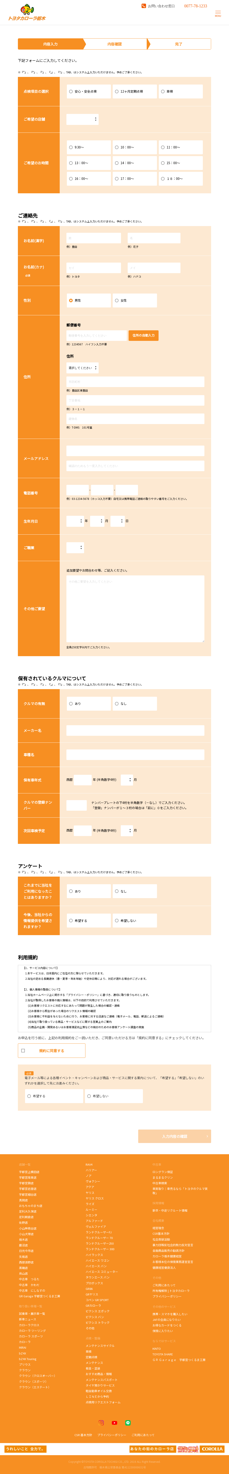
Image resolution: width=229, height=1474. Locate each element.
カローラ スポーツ (31, 1336)
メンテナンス (94, 1363)
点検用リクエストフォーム (103, 1402)
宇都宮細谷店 (28, 1194)
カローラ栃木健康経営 (167, 1256)
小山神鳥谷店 (27, 1228)
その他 (90, 1328)
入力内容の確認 (174, 1136)
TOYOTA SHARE (163, 1354)
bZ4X (22, 1353)
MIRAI (22, 1347)
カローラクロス (29, 1325)
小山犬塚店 (26, 1234)
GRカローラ (93, 1305)
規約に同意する (42, 1048)
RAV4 (89, 1164)
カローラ (25, 1342)
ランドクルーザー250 (100, 1243)
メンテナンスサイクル (100, 1345)
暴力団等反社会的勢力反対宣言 (173, 1245)
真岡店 (23, 1200)
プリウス (25, 1364)
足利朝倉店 (26, 1217)
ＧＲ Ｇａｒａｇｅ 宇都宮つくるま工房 (179, 1360)
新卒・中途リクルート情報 (170, 1210)
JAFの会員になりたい (167, 1319)
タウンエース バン (98, 1277)
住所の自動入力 (144, 335)
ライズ (90, 1204)
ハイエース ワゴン (97, 1260)
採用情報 (158, 1203)
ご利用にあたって (164, 1285)
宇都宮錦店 (26, 1183)
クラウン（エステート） (35, 1387)
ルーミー (91, 1209)
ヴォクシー (93, 1181)
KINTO (157, 1348)
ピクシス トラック (98, 1322)
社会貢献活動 (161, 1239)
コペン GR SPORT (97, 1300)
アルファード (94, 1221)
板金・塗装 (93, 1368)
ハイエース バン (96, 1266)
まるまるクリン (163, 1177)
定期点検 (91, 1357)
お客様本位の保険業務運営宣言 (173, 1262)
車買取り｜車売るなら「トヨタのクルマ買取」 (180, 1191)
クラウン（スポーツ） (33, 1381)
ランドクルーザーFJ (99, 1232)
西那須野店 (26, 1262)
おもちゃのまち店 (30, 1206)
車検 (88, 1351)
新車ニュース (27, 1319)
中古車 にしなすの (32, 1290)
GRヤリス (92, 1294)
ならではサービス (164, 1341)
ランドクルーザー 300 (100, 1249)
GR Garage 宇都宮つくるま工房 (39, 1296)
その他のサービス (164, 1306)
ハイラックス (94, 1255)
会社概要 (158, 1220)
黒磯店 (23, 1268)
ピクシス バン (95, 1317)
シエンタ (91, 1215)
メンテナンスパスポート (102, 1380)
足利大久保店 (27, 1211)
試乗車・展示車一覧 (32, 1313)
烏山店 (23, 1273)
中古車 (157, 1164)
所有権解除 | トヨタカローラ (171, 1291)
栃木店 (23, 1239)
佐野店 (23, 1222)
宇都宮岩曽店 (27, 1189)
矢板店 (23, 1256)
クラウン (25, 1370)
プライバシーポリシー (167, 1296)
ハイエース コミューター (102, 1271)
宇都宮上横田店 (29, 1172)
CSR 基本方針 (83, 1435)
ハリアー (91, 1170)
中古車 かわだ (29, 1285)
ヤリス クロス (95, 1198)
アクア (90, 1187)
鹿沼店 (23, 1245)
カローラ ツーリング (32, 1330)
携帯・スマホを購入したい (170, 1314)
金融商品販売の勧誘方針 (168, 1250)
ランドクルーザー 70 (99, 1238)
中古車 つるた (29, 1279)
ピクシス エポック (98, 1311)
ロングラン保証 (163, 1172)
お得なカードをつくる (167, 1325)
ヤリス (90, 1193)
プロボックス (94, 1283)
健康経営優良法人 (164, 1267)
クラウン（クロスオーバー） (38, 1376)
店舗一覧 (25, 1164)
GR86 (91, 1289)
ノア (88, 1176)
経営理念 (158, 1228)
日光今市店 (26, 1251)
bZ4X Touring (30, 1359)
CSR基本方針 (161, 1233)
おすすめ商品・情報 (99, 1374)
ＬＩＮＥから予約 (97, 1396)
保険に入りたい (163, 1331)
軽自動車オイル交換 (99, 1391)
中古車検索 (160, 1183)
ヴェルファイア (96, 1226)
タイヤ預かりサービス (100, 1385)
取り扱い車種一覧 (30, 1306)
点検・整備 (93, 1338)
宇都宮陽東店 (27, 1177)
